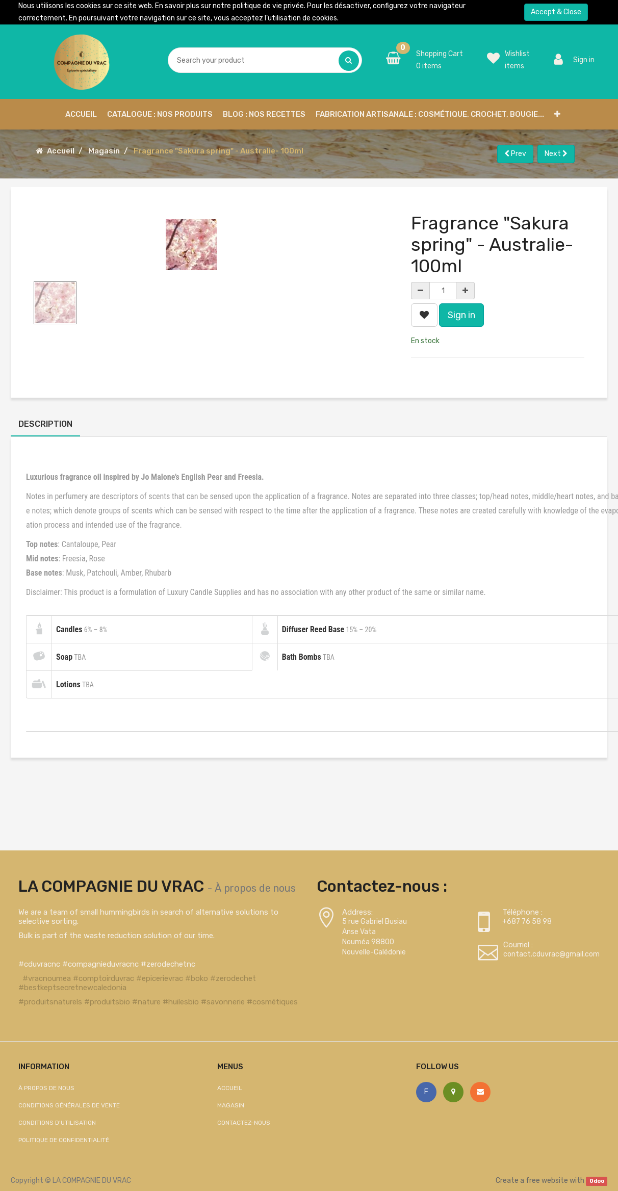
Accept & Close (556, 12)
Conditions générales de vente (69, 1105)
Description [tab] (45, 424)
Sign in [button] (461, 315)
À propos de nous (255, 888)
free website (547, 1180)
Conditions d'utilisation (57, 1122)
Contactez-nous (243, 1122)
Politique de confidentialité (63, 1140)
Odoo (596, 1181)
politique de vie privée (268, 6)
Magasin (104, 151)
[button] (557, 114)
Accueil (60, 151)
